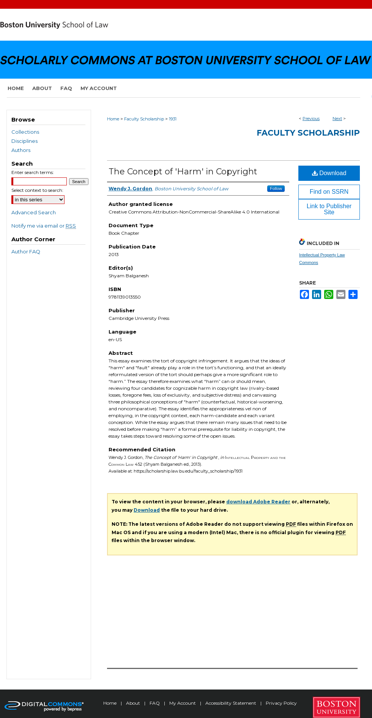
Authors (20, 150)
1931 (173, 119)
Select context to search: (37, 190)
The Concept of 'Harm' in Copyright (183, 171)
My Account (183, 703)
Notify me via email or (43, 226)
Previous (311, 118)
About (133, 703)
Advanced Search (33, 212)
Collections (25, 132)
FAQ (155, 703)
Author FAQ (25, 251)
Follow (276, 188)
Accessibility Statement (231, 703)
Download (329, 173)
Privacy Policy (281, 703)
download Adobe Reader (258, 501)
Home (113, 119)
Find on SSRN (329, 191)
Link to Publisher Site (329, 209)
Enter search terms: (32, 172)
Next (337, 118)
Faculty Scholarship (144, 119)
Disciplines (24, 141)
